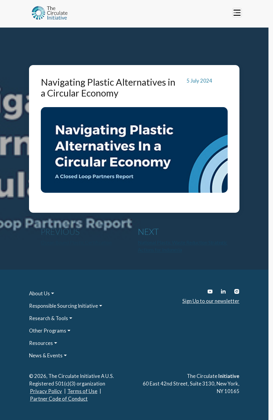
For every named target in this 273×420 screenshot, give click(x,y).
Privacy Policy (46, 391)
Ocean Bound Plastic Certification (76, 242)
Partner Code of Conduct (59, 398)
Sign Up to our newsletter (210, 301)
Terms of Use (82, 391)
